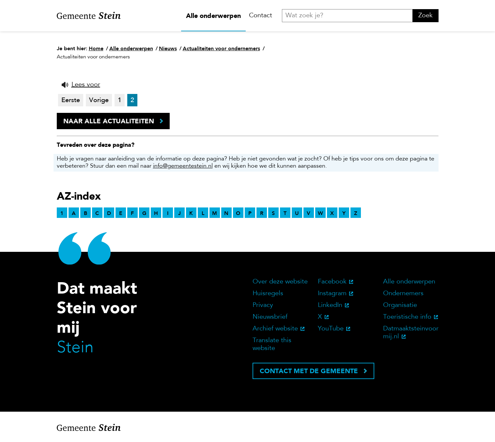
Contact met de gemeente (309, 371)
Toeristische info (407, 317)
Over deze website (280, 282)
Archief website (275, 329)
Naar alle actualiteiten (108, 121)
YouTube (331, 329)
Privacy (263, 305)
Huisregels (268, 293)
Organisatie (400, 305)
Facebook (332, 282)
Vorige (99, 100)
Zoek (425, 15)
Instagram (332, 293)
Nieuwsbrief (270, 317)
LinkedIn (330, 305)
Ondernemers (403, 293)
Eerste (70, 100)
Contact (260, 15)
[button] (81, 85)
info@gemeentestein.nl (183, 166)
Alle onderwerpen (213, 16)
